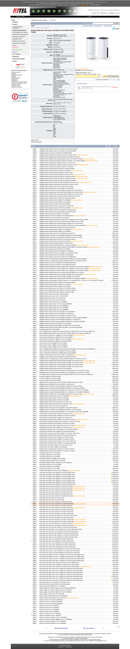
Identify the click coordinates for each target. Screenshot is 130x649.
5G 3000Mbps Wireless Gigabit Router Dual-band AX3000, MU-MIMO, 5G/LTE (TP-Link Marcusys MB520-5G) (66, 374)
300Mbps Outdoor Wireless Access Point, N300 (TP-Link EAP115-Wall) (56, 292)
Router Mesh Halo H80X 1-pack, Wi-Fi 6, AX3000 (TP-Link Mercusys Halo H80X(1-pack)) (61, 572)
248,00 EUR (115, 376)
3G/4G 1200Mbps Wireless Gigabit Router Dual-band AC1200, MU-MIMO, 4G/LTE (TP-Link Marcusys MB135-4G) (67, 331)
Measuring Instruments (19, 36)
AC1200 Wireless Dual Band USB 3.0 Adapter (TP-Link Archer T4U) (55, 413)
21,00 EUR (115, 180)
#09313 (34, 511)
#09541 (34, 366)
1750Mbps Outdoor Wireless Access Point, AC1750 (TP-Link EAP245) (56, 206)
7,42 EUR (116, 429)
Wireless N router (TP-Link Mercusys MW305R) (50, 601)
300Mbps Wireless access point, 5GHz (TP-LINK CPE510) (53, 296)
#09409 (34, 449)
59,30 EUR (115, 151)
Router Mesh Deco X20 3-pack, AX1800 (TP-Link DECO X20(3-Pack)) (56, 521)
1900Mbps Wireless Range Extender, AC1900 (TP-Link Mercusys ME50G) (57, 239)
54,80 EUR (115, 274)
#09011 (34, 204)
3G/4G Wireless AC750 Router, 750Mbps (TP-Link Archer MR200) (55, 339)
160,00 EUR (115, 458)
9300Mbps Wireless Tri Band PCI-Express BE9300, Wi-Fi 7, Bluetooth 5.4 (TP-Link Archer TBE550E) (63, 411)
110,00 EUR (115, 496)
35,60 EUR (115, 288)
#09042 (34, 243)
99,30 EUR (115, 554)
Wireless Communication (19, 30)
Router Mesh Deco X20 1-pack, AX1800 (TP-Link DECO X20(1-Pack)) (56, 517)
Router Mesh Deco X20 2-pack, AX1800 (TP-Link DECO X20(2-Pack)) (56, 519)
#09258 (34, 562)
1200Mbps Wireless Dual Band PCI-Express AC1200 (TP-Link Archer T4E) (57, 155)
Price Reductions (17, 49)
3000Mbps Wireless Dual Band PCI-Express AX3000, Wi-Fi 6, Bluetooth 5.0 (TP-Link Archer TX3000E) (64, 266)
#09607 (34, 556)
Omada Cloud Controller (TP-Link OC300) (49, 468)
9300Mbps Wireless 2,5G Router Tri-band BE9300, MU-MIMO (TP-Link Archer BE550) (60, 409)
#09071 (34, 607)
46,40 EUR (115, 296)
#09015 (34, 494)
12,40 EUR (115, 607)
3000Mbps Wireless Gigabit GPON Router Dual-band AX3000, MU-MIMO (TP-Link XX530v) (61, 272)
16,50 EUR (115, 384)
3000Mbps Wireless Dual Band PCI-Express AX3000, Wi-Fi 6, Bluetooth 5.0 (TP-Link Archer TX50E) (63, 268)
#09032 (34, 166)
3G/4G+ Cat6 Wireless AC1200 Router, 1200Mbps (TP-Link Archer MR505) (57, 351)
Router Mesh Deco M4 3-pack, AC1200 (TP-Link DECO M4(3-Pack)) (56, 496)
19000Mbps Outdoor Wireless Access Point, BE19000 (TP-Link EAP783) (57, 233)
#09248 (34, 517)
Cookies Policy (68, 647)
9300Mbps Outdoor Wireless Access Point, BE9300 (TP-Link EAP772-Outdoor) (58, 407)
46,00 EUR (115, 623)
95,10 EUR (115, 566)
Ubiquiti (13, 73)
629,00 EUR (114, 482)
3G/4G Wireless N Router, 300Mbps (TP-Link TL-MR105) (53, 345)
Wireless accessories (16, 87)
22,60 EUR (115, 292)
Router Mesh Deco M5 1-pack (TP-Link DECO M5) (51, 498)
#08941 (34, 294)
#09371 (34, 480)
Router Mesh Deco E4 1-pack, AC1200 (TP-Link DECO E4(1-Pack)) (55, 486)
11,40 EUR (115, 304)
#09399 (34, 586)
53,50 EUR (115, 586)
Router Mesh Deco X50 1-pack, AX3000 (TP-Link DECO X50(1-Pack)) (56, 525)
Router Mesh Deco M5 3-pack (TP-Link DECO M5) (51, 499)
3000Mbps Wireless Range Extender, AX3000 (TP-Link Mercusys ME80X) (57, 282)
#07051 (34, 613)
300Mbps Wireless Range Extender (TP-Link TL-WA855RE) (53, 307)
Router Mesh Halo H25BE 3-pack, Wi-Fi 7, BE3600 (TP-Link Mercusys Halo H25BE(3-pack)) (61, 556)
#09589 (34, 407)
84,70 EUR (115, 313)
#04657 (34, 206)
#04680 (34, 288)
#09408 (34, 451)
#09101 (34, 452)
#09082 (34, 419)
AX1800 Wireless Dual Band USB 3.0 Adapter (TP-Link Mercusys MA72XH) (57, 443)
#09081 (34, 394)
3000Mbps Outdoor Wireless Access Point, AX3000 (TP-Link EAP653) (56, 255)
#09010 (34, 266)
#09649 (34, 331)
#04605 (34, 347)
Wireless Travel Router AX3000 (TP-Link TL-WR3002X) (52, 623)
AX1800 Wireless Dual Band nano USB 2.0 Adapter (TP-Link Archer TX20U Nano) (59, 433)
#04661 (34, 298)
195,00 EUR (114, 474)
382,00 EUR (115, 190)
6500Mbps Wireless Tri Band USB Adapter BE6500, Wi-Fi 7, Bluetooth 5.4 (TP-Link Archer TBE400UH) (64, 392)
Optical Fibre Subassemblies (20, 34)
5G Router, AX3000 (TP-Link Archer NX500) (50, 378)
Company (15, 22)
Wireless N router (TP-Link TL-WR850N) (49, 611)
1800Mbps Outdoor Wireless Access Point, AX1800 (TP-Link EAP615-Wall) (57, 209)
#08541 (34, 305)
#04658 (34, 188)
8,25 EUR (116, 588)
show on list (108, 25)
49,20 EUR (115, 200)
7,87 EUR (116, 445)
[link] (20, 97)
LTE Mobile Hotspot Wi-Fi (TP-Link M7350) (49, 456)
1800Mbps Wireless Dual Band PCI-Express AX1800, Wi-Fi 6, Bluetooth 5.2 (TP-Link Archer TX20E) (63, 219)
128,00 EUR (115, 354)
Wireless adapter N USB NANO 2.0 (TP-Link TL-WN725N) (53, 596)
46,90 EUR (115, 160)
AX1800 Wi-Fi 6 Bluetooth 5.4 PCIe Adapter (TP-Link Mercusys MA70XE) (57, 431)
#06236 (34, 498)
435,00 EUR (115, 548)
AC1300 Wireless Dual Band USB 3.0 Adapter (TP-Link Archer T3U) (55, 417)
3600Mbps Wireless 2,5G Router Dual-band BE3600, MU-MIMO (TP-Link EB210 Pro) (60, 319)
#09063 (34, 202)
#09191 (34, 566)
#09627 (34, 323)
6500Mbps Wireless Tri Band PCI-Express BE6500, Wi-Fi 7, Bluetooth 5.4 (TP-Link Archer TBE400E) (63, 390)
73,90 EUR (115, 249)
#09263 (34, 576)
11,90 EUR (115, 425)
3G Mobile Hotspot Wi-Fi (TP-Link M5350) (49, 329)
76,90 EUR (115, 206)
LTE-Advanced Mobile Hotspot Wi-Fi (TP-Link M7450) (52, 460)
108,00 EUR (115, 211)
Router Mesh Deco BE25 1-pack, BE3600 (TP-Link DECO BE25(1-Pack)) (57, 472)
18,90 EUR (115, 431)
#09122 (34, 343)
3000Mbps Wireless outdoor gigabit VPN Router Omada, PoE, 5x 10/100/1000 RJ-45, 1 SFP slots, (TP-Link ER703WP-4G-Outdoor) (71, 280)
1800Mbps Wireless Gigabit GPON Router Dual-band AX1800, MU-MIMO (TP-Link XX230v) (61, 221)
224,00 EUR (115, 409)
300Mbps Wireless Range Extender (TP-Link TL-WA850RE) (53, 305)
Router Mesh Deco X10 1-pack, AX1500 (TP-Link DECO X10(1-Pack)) (56, 509)
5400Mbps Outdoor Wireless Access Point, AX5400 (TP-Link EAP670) (56, 354)
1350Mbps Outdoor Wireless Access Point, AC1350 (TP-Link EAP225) (56, 188)
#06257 (34, 466)
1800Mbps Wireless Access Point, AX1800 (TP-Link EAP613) (54, 217)
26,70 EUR (115, 270)
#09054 (34, 541)
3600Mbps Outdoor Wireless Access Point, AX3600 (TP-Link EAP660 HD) (57, 311)
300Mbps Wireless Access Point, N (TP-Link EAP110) (52, 298)
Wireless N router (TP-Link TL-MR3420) (49, 605)
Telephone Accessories (19, 41)
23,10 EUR (115, 157)
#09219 (34, 200)
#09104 (34, 157)
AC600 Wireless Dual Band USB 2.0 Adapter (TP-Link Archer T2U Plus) (56, 425)
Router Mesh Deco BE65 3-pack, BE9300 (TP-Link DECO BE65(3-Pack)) (57, 482)
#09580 (34, 282)
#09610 (34, 258)
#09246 (34, 415)
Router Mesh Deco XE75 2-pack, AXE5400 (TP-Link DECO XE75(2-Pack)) (57, 545)
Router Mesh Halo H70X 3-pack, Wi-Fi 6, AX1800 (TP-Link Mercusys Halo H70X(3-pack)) (61, 570)
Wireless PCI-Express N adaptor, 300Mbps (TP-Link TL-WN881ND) (55, 619)
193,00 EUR (115, 499)
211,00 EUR (115, 533)
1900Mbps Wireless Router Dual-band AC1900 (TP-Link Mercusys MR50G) (57, 245)
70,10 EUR (115, 217)
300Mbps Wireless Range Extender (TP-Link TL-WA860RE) (53, 309)
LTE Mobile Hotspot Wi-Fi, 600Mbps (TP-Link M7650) (52, 458)
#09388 (34, 235)
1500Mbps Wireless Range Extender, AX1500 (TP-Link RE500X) (55, 200)
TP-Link (13, 76)
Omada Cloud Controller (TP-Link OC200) (49, 466)
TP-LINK (38, 27)
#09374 (34, 474)
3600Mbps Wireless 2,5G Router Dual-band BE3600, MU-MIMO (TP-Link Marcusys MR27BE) (62, 321)
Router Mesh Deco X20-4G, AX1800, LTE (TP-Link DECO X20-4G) (55, 523)
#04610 (34, 159)
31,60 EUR (115, 225)
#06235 (34, 499)
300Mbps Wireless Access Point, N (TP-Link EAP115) (52, 300)
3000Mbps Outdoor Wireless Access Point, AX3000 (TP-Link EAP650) (56, 251)
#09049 (34, 490)
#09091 (34, 211)
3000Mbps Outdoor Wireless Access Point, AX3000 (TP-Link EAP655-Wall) (57, 256)
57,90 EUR (115, 272)
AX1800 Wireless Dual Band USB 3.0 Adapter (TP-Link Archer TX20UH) (56, 439)
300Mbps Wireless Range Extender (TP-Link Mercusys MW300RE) (55, 304)
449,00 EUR (114, 480)
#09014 (34, 492)
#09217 (34, 354)
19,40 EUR (115, 470)
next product (97, 25)
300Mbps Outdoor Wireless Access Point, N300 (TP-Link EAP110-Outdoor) (57, 288)
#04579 (34, 302)
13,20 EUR (115, 609)
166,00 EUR (115, 366)
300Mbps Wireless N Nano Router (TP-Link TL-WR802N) (53, 302)
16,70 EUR (115, 168)
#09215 (34, 215)
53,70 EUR (115, 341)
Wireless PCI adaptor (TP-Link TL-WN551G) (50, 615)
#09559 (34, 315)
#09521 (34, 349)
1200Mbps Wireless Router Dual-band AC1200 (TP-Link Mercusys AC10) (57, 176)
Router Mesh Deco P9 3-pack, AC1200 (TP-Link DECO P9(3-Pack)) (55, 507)
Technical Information (18, 58)
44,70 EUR (115, 192)
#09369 (34, 484)
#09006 (34, 423)
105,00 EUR (114, 364)
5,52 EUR (116, 447)
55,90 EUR (115, 229)
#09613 (34, 431)
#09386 (34, 505)
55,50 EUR (115, 582)
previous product (88, 25)
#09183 (34, 274)
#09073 (34, 611)
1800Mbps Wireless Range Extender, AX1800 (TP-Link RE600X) (55, 229)
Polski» (22, 64)
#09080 (34, 164)
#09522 (34, 333)
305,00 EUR (115, 380)
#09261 (34, 570)
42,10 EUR (115, 204)
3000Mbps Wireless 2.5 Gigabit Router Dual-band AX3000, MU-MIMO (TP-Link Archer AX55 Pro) (62, 260)
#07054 (34, 590)
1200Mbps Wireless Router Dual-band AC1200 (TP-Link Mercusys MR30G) (57, 180)
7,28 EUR (116, 462)
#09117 (34, 588)
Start (13, 20)
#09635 (34, 264)
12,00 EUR (115, 619)
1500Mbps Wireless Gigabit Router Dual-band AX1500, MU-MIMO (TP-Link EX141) (59, 196)
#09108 (34, 245)
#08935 (34, 400)
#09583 (34, 515)
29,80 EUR (115, 290)
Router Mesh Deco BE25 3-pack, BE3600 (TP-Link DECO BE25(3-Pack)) (57, 476)
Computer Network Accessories (18, 27)
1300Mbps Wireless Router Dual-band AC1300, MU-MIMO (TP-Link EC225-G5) (58, 184)
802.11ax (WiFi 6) (89, 628)
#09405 (34, 345)
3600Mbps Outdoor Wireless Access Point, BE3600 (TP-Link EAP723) (56, 313)
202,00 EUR (115, 507)
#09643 (34, 272)
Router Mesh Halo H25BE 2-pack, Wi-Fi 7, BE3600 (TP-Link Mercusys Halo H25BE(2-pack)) (61, 554)
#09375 (34, 472)
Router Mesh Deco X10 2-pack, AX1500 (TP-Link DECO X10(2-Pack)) (56, 511)
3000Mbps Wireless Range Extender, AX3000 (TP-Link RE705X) (55, 286)
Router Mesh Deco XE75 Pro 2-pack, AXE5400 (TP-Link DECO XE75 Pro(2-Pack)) (59, 548)
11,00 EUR (115, 592)
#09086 (34, 539)
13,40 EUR (115, 417)
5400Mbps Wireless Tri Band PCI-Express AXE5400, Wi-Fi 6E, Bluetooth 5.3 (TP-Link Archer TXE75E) (64, 372)
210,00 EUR (114, 280)
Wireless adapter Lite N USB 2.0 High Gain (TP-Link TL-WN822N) (55, 592)
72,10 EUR (115, 405)
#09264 (34, 239)
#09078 (34, 403)
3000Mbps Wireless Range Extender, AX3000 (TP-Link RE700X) (55, 284)
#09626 (34, 378)
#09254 (34, 184)
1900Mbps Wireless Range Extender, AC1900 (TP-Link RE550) (54, 241)
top (118, 626)
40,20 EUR (115, 164)
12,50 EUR (115, 603)
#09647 (34, 388)
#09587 (34, 441)
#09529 (34, 429)
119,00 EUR (115, 513)
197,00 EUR (115, 468)
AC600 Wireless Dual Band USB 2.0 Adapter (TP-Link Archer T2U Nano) (57, 423)
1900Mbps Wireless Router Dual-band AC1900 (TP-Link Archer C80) (56, 243)
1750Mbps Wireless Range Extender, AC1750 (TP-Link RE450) (54, 207)
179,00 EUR (115, 521)
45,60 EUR (115, 454)
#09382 (34, 531)
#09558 (34, 313)
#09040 (34, 464)
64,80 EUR (115, 276)
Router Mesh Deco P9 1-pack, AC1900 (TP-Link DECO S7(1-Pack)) (55, 501)
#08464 (34, 617)
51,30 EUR (115, 153)
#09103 (34, 178)
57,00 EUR (115, 321)
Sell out (15, 52)
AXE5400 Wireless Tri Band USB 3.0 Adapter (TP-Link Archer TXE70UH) (57, 451)
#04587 (34, 307)
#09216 (34, 251)
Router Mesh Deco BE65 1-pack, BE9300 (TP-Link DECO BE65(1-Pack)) (57, 478)
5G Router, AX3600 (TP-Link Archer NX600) (50, 380)
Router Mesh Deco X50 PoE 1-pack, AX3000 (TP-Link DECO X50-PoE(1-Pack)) (58, 531)
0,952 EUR (115, 613)
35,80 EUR (115, 572)
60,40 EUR (115, 284)
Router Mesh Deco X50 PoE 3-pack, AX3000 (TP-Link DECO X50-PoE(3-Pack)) (58, 535)
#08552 (34, 619)
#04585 (34, 170)
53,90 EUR (115, 186)
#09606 (34, 558)
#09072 (34, 609)
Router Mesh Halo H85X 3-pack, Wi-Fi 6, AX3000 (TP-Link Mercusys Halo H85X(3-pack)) (61, 580)
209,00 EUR (115, 394)
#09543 (34, 337)
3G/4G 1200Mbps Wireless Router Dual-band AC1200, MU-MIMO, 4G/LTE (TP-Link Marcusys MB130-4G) (65, 333)
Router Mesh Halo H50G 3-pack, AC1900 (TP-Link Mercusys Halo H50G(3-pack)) (59, 566)
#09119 (34, 599)
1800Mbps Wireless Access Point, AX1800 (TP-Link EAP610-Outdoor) (56, 215)
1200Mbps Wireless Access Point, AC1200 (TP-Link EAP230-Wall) (55, 153)
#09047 (34, 405)
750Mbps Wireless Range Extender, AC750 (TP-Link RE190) (54, 398)
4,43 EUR (116, 464)
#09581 (34, 447)
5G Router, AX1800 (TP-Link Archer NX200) (50, 376)
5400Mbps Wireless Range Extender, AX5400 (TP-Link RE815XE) (55, 368)
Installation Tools (17, 39)
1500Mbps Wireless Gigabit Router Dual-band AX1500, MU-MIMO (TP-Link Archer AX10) (61, 192)
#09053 (34, 521)
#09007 (34, 425)
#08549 (34, 462)
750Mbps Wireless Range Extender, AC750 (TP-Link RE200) (54, 400)
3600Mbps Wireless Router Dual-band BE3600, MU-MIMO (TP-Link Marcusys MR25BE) (60, 327)
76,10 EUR (115, 392)
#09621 (34, 221)
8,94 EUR (116, 617)
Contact (14, 61)
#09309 (34, 194)
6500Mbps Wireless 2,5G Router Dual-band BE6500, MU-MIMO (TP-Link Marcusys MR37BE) (62, 388)
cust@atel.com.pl (114, 13)
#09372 (34, 478)
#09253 (34, 256)
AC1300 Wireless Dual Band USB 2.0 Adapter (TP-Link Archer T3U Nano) (57, 415)
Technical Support (37, 142)
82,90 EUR (115, 505)
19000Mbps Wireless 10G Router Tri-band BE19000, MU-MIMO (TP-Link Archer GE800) (60, 237)
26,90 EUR (115, 300)
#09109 (34, 225)
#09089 (34, 151)
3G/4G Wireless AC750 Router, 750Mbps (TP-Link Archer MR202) (55, 341)
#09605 (34, 560)
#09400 (34, 380)
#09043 (34, 421)
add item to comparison (102, 79)
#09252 (34, 217)
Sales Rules (61, 647)
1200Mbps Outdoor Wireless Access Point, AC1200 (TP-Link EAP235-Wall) (57, 151)
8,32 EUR (116, 590)
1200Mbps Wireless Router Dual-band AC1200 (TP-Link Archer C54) (56, 174)
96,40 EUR (115, 584)
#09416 (34, 384)
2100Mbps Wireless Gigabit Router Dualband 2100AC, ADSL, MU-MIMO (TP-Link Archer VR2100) (63, 247)
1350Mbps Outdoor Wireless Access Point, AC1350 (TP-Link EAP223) (56, 186)
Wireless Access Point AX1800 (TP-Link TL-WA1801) (52, 586)
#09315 (34, 533)
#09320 (34, 196)
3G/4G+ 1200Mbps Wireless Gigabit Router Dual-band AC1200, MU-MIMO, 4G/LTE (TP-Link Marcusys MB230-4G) (67, 349)
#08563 (34, 329)
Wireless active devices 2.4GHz (19, 81)
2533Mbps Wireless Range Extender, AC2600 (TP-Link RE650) (54, 249)
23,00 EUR (115, 605)
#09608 (34, 554)
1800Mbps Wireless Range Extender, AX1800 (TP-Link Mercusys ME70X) (57, 227)
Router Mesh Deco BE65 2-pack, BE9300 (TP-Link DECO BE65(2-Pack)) (57, 480)
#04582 (34, 207)
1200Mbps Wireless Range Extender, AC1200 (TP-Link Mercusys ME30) (57, 168)
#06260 (34, 149)
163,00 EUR (115, 560)
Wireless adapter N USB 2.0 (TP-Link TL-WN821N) (51, 594)
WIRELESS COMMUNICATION (19, 70)
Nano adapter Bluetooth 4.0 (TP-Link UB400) (50, 464)
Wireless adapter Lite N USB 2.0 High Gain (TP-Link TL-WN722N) (55, 590)
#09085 (34, 519)
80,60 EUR (115, 323)
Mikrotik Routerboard (61, 628)
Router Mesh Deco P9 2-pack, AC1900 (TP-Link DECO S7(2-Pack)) (55, 505)
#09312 (34, 509)
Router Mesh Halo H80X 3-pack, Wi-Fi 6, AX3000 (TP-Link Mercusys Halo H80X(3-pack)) (61, 576)
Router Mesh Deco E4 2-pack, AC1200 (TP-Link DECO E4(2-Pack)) (55, 488)
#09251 (34, 186)
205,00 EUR (115, 311)
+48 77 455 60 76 (102, 13)
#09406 (34, 368)
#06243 (34, 454)
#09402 (34, 351)
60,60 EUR (115, 337)
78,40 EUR (115, 317)
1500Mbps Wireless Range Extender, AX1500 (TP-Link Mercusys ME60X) (57, 198)
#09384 (34, 527)
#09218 (34, 278)
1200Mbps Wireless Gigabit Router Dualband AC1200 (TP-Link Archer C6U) (57, 164)
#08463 (34, 596)
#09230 (34, 255)
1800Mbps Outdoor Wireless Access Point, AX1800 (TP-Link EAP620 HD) (57, 211)
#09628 (34, 445)
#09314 (34, 513)
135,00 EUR (115, 543)
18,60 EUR (115, 611)
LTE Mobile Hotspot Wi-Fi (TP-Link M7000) (49, 452)
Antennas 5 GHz (15, 85)
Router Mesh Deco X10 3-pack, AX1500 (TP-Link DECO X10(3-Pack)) (56, 513)
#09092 (34, 311)
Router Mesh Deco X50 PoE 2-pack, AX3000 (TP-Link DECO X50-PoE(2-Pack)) (58, 533)
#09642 (34, 319)
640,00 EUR (115, 552)
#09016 (34, 496)
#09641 (34, 582)
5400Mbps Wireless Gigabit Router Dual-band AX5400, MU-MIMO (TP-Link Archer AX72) (61, 360)
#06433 (34, 594)
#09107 (34, 168)
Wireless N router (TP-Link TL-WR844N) (49, 609)
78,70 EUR (115, 255)
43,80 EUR (115, 196)
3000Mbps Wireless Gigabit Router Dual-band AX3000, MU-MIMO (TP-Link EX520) (59, 276)
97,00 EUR (115, 253)
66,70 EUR (115, 221)
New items (15, 47)
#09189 (34, 213)
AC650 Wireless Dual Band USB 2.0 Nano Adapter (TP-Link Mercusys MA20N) (58, 429)
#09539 (34, 237)
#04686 (34, 335)
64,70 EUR (115, 149)
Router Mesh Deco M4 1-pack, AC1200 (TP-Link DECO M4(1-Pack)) (56, 492)
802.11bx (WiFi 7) (16, 72)
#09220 (34, 229)
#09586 (34, 392)
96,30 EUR (115, 460)
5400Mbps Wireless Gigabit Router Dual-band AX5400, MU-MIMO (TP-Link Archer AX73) (61, 362)
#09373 (34, 476)
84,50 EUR (115, 388)
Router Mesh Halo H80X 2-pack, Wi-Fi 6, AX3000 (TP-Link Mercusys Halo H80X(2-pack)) (61, 574)
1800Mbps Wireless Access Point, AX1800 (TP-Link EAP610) (54, 213)
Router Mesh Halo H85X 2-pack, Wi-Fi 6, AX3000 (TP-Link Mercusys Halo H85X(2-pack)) (61, 578)
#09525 (34, 198)
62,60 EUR (115, 159)
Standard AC (14, 79)
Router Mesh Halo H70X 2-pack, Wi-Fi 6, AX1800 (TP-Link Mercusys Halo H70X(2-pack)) (61, 568)
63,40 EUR (115, 347)
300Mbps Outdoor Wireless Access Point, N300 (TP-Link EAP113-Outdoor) (57, 290)
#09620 (34, 276)
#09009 (34, 155)
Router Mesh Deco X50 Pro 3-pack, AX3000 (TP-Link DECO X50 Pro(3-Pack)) (58, 537)
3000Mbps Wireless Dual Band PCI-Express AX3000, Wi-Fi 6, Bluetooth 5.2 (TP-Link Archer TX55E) (63, 270)
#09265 (34, 227)
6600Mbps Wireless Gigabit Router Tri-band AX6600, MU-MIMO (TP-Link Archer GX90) (60, 394)
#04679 (34, 292)
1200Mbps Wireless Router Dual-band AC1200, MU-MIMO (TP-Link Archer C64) (58, 182)
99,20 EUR (115, 356)
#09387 (34, 501)
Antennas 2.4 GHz (16, 84)
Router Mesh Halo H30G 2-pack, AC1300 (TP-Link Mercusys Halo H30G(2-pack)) (59, 562)
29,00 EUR (115, 166)
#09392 (34, 364)
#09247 (34, 435)
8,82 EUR (116, 423)
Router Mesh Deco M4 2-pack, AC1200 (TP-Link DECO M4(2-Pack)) (56, 494)
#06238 (34, 162)
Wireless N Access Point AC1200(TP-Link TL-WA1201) (52, 597)
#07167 (34, 413)
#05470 (34, 615)
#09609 (34, 578)
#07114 (34, 605)
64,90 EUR (115, 517)
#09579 (34, 327)
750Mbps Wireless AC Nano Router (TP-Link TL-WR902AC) (54, 396)
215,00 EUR (115, 539)
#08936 (34, 309)
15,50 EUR (115, 302)
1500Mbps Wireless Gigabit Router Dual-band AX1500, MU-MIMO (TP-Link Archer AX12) (61, 194)
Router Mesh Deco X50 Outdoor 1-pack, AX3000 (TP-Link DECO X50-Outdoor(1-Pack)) (60, 529)
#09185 (34, 182)
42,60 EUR (115, 345)
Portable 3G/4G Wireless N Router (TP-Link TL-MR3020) (53, 470)
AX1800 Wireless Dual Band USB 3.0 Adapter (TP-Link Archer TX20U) (56, 437)
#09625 (34, 623)
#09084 (34, 160)
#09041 (34, 192)
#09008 (34, 417)
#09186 (34, 523)
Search (14, 45)
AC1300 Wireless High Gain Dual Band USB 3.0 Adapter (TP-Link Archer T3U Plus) (59, 421)
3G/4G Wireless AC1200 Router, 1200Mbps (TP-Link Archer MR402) (56, 337)
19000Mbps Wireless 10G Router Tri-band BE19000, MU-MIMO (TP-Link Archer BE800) (60, 235)
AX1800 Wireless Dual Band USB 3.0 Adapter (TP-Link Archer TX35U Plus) (57, 441)
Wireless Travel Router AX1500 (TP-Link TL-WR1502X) (52, 621)
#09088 (34, 153)
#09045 (34, 247)
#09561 (34, 253)
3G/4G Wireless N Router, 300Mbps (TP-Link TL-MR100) (53, 343)
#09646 (34, 572)
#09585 (34, 325)
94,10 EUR (115, 358)
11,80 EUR (115, 601)
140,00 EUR (115, 503)
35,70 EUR (115, 243)
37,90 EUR (115, 258)
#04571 (34, 172)
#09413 (34, 390)
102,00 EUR (115, 319)
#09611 (34, 374)
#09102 (34, 176)
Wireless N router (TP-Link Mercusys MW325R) (50, 603)
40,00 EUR (115, 331)
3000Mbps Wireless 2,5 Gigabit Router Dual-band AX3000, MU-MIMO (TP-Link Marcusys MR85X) (63, 258)
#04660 (34, 300)
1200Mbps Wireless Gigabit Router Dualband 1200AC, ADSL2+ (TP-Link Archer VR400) (60, 159)
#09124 (34, 468)
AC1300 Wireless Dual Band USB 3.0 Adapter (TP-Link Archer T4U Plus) (57, 419)
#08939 (34, 427)
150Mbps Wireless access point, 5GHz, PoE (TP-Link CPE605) (54, 204)
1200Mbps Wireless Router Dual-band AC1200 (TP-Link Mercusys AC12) (57, 178)
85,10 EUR (115, 515)
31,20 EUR (115, 162)
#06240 (34, 396)
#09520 (34, 321)
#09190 (34, 209)
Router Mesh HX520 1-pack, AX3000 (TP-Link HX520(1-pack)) (54, 584)
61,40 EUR (115, 188)
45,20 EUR (115, 597)
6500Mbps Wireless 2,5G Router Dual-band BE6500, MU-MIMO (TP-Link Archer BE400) (60, 386)
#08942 (34, 456)
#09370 (34, 482)
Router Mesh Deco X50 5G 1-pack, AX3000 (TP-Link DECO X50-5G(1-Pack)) (58, 527)
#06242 (34, 460)
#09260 (34, 568)
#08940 (34, 296)
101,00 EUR (114, 576)
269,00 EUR (114, 476)
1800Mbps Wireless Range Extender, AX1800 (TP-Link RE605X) (55, 231)
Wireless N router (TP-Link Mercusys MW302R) (50, 599)
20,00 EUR (115, 329)
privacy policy (84, 4)
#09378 (34, 550)
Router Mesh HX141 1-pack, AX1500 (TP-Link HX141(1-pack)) (54, 582)
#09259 (34, 564)
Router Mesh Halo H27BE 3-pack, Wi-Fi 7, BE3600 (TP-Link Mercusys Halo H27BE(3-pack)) (61, 560)
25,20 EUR (115, 198)
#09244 (34, 358)
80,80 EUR (115, 251)
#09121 (34, 603)
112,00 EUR (115, 558)
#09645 (34, 580)
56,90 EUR (115, 390)
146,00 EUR (115, 556)
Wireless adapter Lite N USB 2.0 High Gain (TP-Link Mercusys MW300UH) (57, 588)
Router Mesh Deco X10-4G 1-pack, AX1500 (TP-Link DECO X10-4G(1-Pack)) (58, 515)
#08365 (34, 470)
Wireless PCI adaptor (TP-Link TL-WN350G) (50, 613)
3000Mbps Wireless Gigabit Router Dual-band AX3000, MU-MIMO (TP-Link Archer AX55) (61, 274)
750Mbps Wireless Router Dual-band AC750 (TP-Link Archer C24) (55, 403)
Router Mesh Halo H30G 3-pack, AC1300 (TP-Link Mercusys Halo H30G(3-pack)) (59, 564)
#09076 (34, 362)
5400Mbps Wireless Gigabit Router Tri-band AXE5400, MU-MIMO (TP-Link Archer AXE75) (61, 364)
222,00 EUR (115, 537)
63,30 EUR (115, 349)
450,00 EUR (115, 233)
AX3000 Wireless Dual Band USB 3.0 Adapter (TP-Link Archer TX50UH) (56, 449)
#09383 (34, 529)
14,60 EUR (115, 176)
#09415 (34, 370)
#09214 (34, 525)
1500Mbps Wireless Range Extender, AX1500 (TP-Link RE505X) (55, 202)
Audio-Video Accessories (19, 43)
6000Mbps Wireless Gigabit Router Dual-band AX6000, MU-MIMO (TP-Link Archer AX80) (61, 382)
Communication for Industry (20, 32)
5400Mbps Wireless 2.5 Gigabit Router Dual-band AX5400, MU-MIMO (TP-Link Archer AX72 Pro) (62, 358)
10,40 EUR (115, 599)
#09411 (34, 433)
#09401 (34, 376)
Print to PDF (36, 140)
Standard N (14, 80)
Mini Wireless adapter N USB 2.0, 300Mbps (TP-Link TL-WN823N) (55, 462)
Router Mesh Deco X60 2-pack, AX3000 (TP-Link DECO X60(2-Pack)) (56, 539)
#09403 (34, 341)
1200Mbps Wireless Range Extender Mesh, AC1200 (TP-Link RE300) (56, 166)
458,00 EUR (115, 237)
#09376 (34, 552)
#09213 (34, 270)
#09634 (34, 262)
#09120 (34, 601)
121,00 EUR (115, 519)
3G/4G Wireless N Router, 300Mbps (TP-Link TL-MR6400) (53, 347)
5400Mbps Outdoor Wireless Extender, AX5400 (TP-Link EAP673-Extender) (57, 356)
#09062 (34, 398)
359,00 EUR (115, 547)
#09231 (34, 286)
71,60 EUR (115, 335)
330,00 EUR (115, 535)
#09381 (34, 543)
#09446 (34, 233)
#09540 (34, 386)
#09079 (34, 174)
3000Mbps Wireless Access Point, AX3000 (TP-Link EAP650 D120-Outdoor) (57, 262)
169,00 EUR (114, 374)
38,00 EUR (115, 266)
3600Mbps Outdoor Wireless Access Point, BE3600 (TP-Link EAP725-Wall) (57, 315)
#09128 (34, 231)
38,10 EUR (115, 184)
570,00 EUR (115, 235)
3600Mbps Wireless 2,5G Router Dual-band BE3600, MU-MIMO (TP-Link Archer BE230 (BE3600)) (63, 317)
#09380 (34, 545)
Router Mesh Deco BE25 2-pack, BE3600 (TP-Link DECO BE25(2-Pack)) (57, 474)
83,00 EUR (115, 213)
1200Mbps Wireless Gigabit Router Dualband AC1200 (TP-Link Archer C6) (57, 162)
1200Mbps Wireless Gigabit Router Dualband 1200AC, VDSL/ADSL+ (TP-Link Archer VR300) (62, 160)
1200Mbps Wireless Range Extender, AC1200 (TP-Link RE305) (54, 170)
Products (15, 24)
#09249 (34, 535)
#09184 (34, 360)
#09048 (34, 486)
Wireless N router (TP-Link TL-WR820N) (49, 607)
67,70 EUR (115, 339)
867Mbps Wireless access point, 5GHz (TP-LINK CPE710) (53, 405)
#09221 (34, 284)
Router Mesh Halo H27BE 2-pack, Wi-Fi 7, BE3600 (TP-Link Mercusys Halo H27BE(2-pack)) (61, 558)
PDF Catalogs (16, 54)
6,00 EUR (116, 596)
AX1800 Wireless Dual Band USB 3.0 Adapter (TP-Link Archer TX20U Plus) (57, 435)
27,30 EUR (115, 245)
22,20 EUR (115, 155)
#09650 (34, 443)
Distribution (15, 56)
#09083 (34, 268)
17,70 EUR (115, 309)
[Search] (103, 23)
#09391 (34, 382)
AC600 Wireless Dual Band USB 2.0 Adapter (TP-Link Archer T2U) (55, 427)
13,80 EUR (115, 415)
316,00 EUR (115, 527)
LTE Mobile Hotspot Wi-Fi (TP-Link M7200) (49, 454)
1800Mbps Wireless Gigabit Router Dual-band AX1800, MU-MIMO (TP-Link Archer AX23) (61, 223)
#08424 (34, 592)
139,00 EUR (115, 215)
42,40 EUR (115, 509)
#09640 (34, 584)
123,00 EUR (115, 382)
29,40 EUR (115, 278)
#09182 (34, 223)
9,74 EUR (116, 427)
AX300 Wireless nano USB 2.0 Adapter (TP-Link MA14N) (53, 447)
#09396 (34, 621)
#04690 (34, 249)
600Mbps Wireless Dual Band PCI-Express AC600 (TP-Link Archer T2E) (56, 384)
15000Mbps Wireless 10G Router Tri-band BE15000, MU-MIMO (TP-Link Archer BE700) (60, 190)
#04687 (34, 458)
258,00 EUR (115, 545)
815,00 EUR (115, 484)
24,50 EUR (115, 172)
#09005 (34, 353)
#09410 (34, 437)
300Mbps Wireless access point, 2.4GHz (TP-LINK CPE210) (54, 294)
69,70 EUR (115, 574)
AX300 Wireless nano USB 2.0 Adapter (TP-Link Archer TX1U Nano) (56, 445)
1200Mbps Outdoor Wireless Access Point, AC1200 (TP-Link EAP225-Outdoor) (58, 149)
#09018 (34, 503)
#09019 (34, 507)
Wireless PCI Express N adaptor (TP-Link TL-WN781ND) (53, 617)
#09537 (34, 537)
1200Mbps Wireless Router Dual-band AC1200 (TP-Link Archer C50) (56, 172)
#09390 (34, 317)
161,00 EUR (115, 523)
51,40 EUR (115, 372)
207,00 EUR (115, 407)
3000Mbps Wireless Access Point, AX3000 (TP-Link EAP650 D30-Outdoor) (57, 264)
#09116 (34, 304)
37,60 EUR (115, 439)
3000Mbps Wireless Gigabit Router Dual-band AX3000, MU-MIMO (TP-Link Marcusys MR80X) (62, 278)
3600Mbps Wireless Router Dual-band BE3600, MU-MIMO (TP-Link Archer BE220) (59, 325)
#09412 (34, 411)
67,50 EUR (115, 568)
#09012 (34, 488)
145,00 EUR (115, 262)
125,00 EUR (115, 315)
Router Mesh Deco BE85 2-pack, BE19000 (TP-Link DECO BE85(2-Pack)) (57, 484)
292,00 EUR (115, 378)
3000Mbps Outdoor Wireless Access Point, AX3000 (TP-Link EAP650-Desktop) (58, 253)
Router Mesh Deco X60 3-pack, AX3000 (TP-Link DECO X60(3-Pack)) (56, 541)
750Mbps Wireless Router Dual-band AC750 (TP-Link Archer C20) (55, 402)
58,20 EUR (115, 231)
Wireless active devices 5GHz (18, 83)
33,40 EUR (115, 194)
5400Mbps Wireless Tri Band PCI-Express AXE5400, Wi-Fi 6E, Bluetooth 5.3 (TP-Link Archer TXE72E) (64, 370)
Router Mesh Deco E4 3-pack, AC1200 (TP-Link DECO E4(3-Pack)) (55, 490)
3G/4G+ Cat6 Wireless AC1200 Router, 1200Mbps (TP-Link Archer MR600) (57, 353)
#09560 (34, 356)
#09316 (34, 290)
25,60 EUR (115, 298)
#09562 (34, 280)
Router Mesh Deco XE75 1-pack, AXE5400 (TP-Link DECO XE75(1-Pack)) (57, 543)
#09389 (34, 409)
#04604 (34, 339)
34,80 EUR (115, 294)
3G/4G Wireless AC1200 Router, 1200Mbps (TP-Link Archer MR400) (56, 335)
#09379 (34, 547)
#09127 (34, 241)
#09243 (34, 260)
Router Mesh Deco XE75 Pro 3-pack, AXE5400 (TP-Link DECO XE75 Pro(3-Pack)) (59, 552)
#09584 (34, 190)
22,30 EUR (115, 174)
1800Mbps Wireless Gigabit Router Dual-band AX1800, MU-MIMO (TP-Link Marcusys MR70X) (62, 225)
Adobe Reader (88, 634)
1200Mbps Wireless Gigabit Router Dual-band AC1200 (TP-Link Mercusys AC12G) (59, 157)
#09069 (34, 597)
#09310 (34, 219)
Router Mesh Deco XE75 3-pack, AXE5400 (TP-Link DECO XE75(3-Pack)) (57, 547)
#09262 (34, 574)
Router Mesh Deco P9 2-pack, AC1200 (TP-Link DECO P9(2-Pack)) (56, 503)
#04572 (34, 402)
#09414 (34, 372)
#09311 (34, 439)
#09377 (34, 548)
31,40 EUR (115, 370)
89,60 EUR (115, 351)
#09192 (34, 180)
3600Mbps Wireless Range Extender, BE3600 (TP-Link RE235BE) (55, 323)
